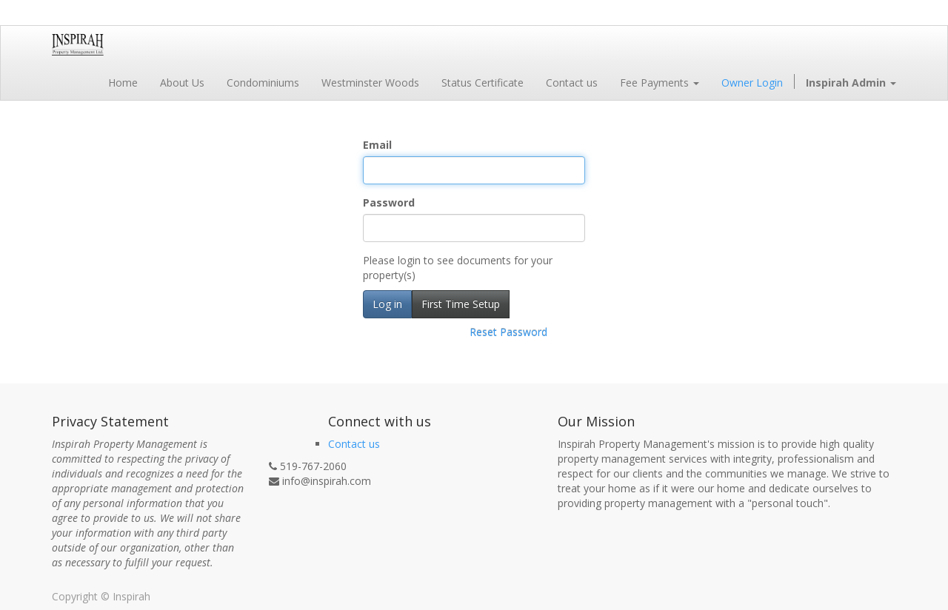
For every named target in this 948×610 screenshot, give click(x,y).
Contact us (354, 444)
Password (389, 202)
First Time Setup (460, 304)
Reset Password (508, 332)
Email (377, 145)
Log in (387, 304)
